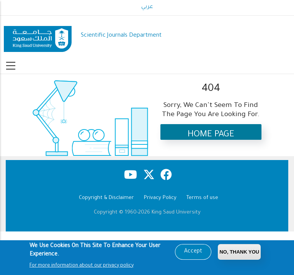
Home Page (211, 135)
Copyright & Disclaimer (106, 198)
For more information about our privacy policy (81, 267)
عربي (147, 7)
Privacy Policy (160, 198)
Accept (193, 253)
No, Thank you (239, 253)
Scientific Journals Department (121, 35)
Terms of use (202, 198)
